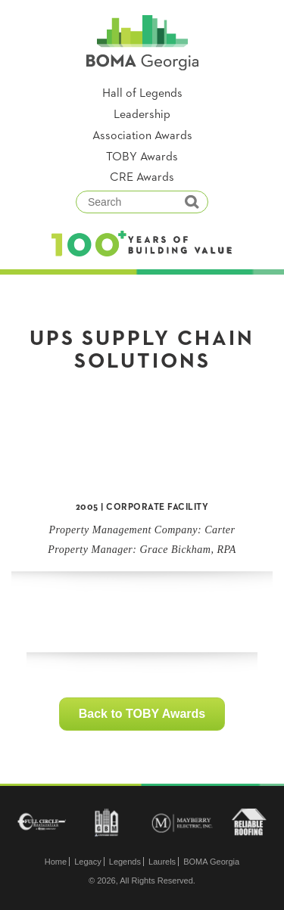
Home (56, 861)
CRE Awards (142, 178)
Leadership (142, 115)
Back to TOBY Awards (142, 713)
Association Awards (142, 136)
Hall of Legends (142, 94)
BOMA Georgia (211, 861)
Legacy (87, 861)
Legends (125, 861)
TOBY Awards (142, 157)
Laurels (162, 861)
